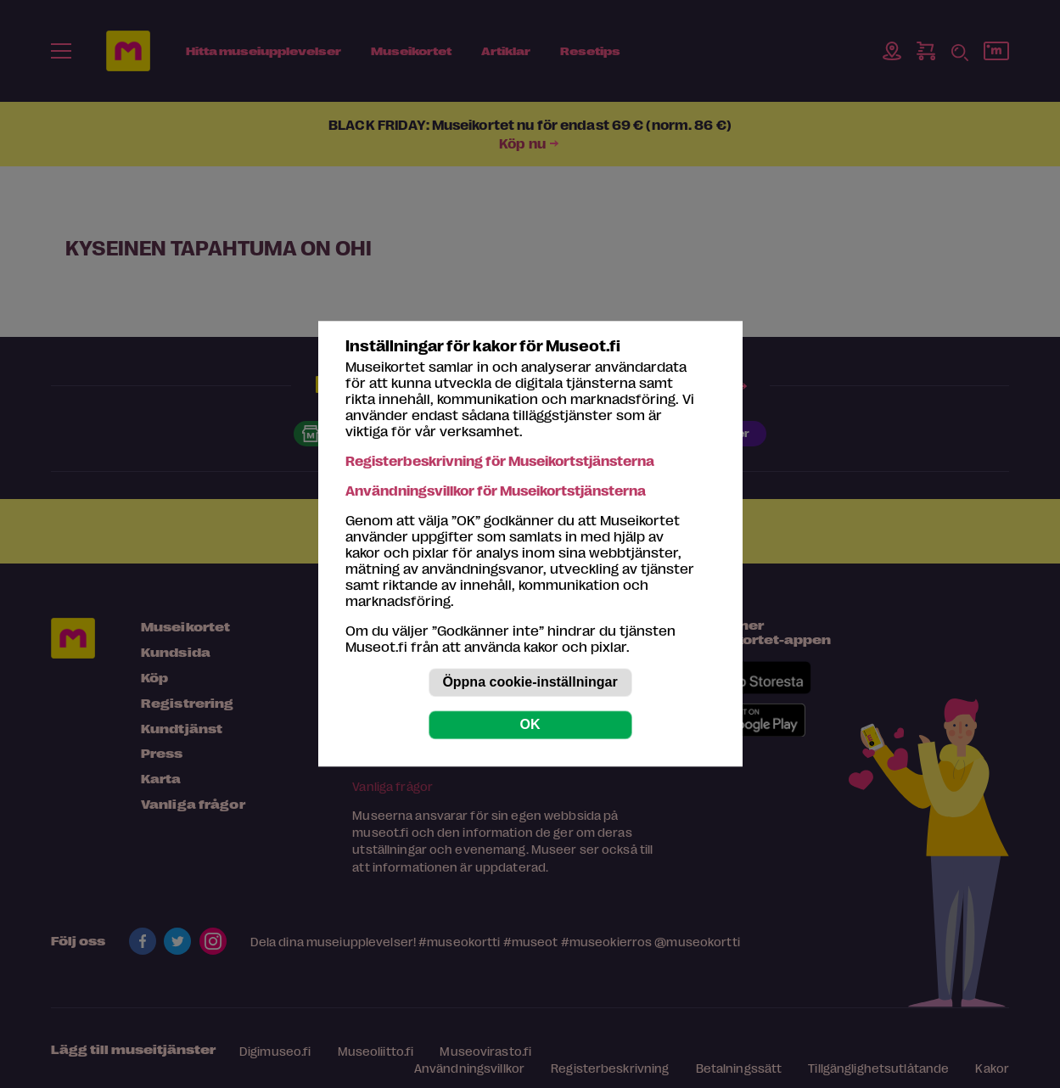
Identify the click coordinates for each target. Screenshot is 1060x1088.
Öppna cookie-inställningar (529, 683)
